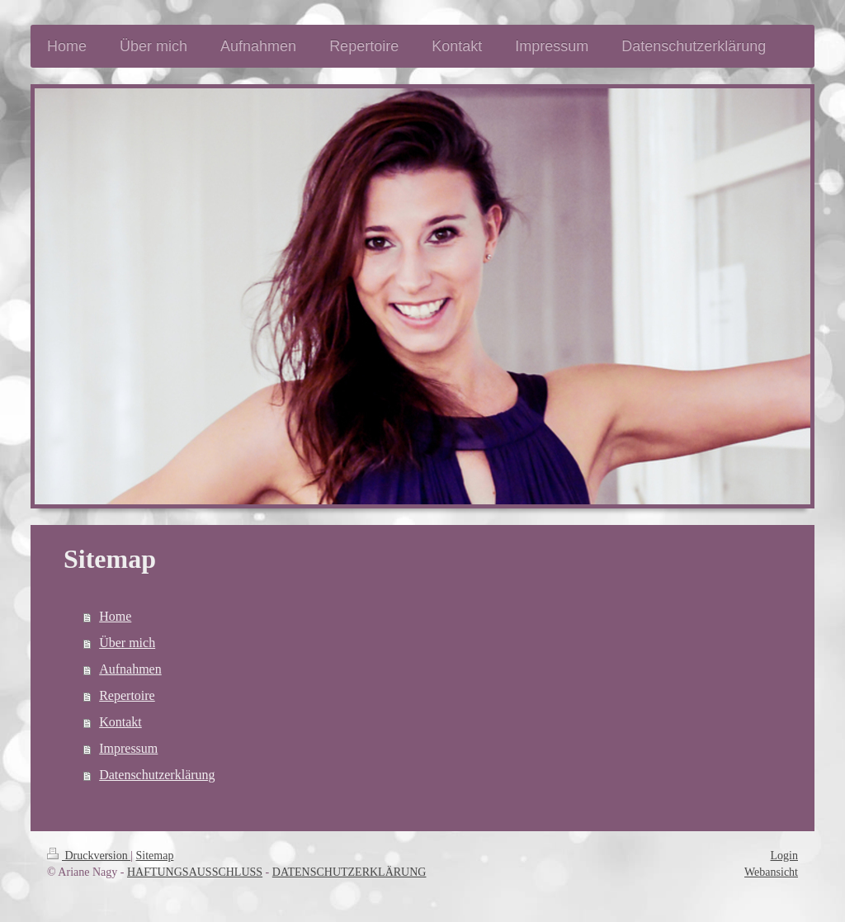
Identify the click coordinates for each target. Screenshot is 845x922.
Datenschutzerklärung (157, 775)
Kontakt (120, 722)
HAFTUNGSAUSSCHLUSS (194, 872)
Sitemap (155, 855)
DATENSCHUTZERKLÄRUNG (349, 872)
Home (115, 616)
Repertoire (127, 695)
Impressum (128, 748)
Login (784, 855)
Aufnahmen (130, 669)
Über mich (127, 643)
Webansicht (771, 872)
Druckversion (88, 855)
